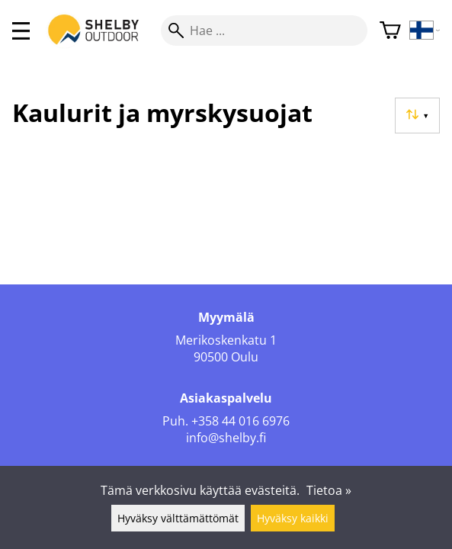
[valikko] (21, 31)
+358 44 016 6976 (240, 421)
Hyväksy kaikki (293, 518)
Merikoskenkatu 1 (226, 340)
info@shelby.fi (226, 437)
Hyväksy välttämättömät (178, 518)
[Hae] (264, 30)
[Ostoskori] (390, 31)
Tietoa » (328, 490)
